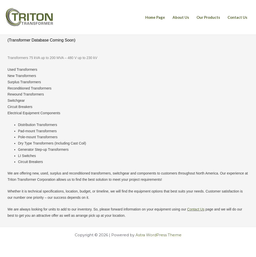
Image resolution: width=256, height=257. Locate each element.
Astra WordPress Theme (159, 234)
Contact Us (237, 17)
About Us (180, 17)
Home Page (155, 17)
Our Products (208, 17)
